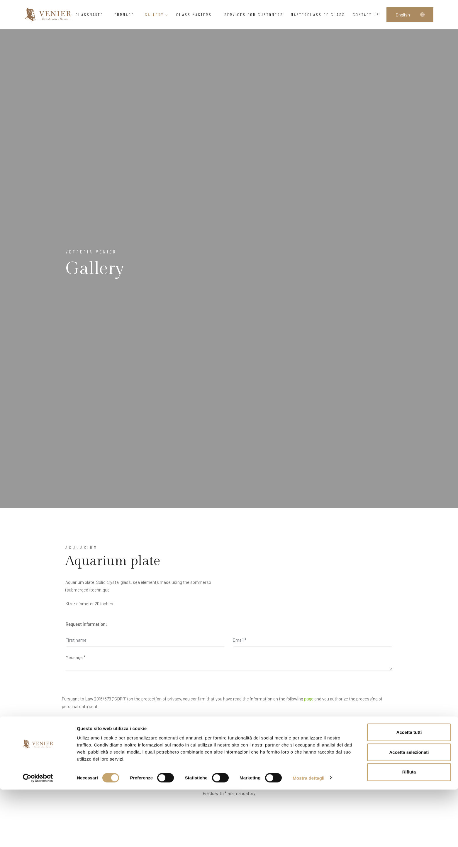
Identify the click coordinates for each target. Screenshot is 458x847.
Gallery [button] (157, 14)
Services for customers (253, 14)
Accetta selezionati (409, 809)
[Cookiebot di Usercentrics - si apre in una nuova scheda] (38, 835)
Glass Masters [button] (196, 14)
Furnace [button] (125, 14)
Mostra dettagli (308, 835)
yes (72, 766)
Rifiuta (409, 829)
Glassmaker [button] (91, 14)
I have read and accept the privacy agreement (107, 729)
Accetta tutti (409, 789)
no (88, 766)
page (308, 698)
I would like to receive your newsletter (99, 752)
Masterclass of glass (318, 14)
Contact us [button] (368, 14)
